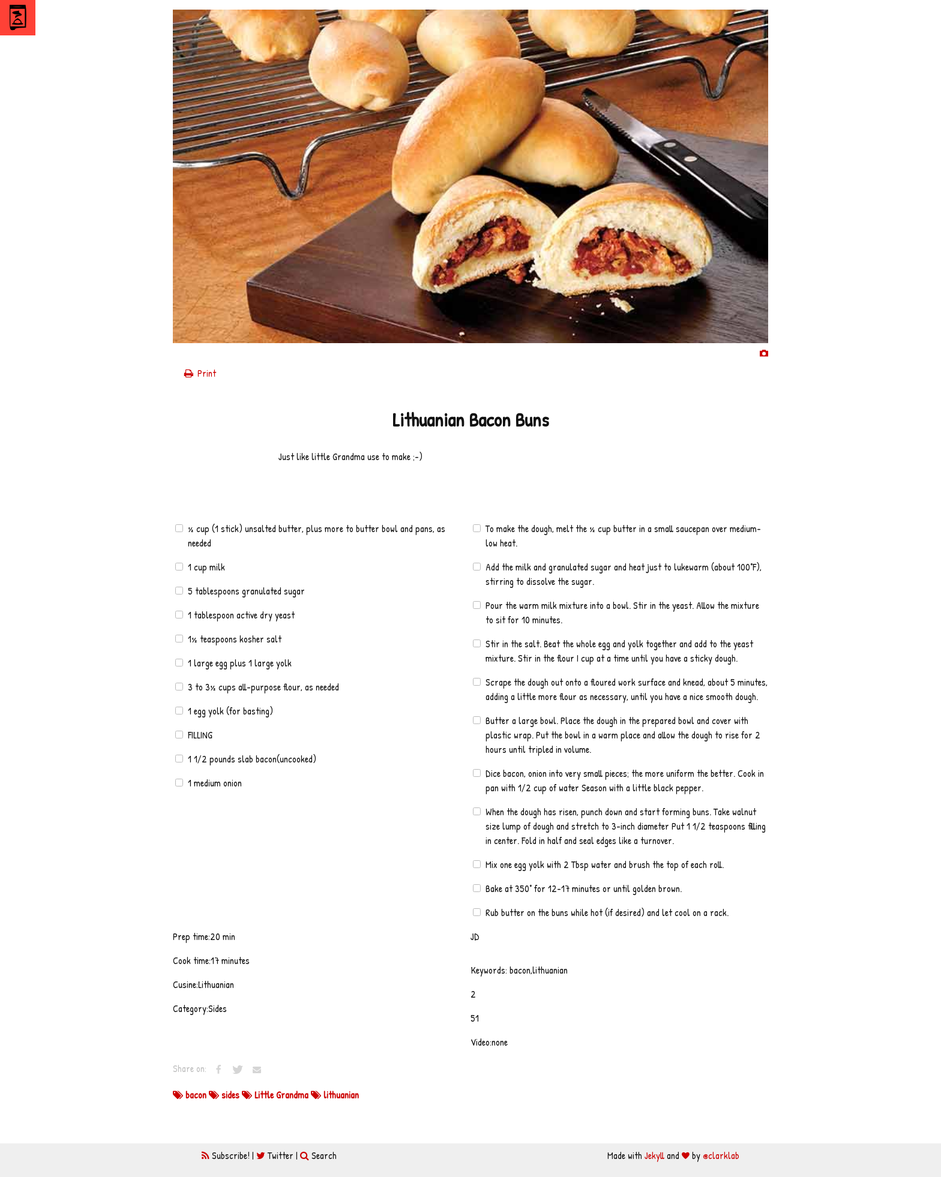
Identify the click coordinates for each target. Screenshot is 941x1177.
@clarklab (721, 1155)
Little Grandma (276, 1094)
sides (225, 1094)
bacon (191, 1094)
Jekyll (654, 1155)
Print (199, 373)
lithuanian (335, 1094)
